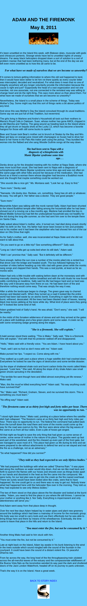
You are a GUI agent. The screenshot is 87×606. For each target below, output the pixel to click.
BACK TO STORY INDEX (43, 581)
